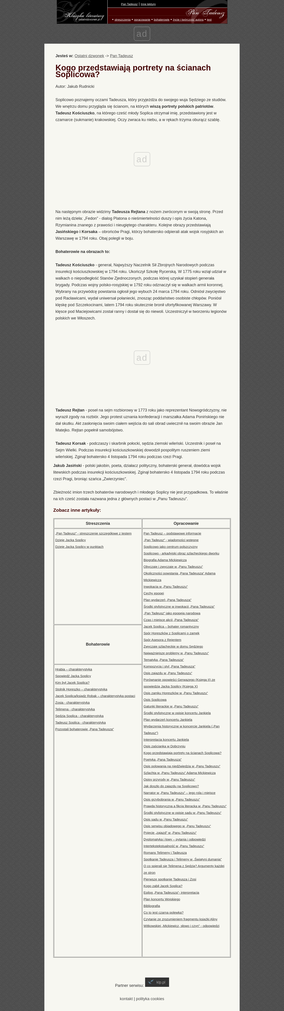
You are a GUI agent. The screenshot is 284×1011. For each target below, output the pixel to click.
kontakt (126, 999)
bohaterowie (162, 19)
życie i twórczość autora (188, 19)
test (209, 19)
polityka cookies (150, 999)
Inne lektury (148, 4)
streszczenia (122, 19)
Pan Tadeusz (129, 4)
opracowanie (142, 19)
